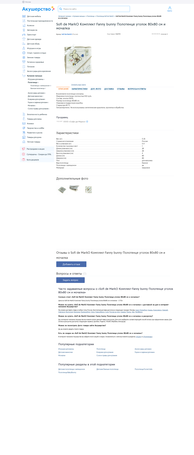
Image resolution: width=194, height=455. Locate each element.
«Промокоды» (147, 336)
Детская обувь (31, 44)
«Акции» (138, 336)
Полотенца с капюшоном (40, 86)
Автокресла (29, 30)
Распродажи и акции (33, 149)
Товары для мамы (32, 119)
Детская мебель (31, 16)
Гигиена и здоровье (33, 62)
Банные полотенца (38, 88)
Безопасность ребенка (34, 114)
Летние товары (31, 142)
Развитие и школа (32, 133)
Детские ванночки (35, 96)
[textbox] (94, 9)
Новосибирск (99, 312)
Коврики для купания (36, 99)
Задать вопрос (70, 280)
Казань (150, 310)
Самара (123, 312)
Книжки (28, 123)
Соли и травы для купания (38, 109)
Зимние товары (31, 57)
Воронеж (77, 312)
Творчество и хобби (33, 128)
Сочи (107, 312)
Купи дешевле (30, 159)
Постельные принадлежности (37, 21)
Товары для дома (31, 137)
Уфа (133, 312)
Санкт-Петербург (141, 310)
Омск (93, 312)
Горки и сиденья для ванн (38, 102)
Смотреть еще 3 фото (78, 84)
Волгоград (69, 312)
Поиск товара (60, 9)
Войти (169, 9)
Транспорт (29, 34)
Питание (28, 66)
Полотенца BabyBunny (67, 372)
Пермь (128, 312)
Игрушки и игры (31, 48)
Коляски (28, 25)
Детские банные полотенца (107, 369)
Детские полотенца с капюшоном (71, 369)
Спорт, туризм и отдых (34, 53)
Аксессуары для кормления (36, 71)
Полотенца (33, 82)
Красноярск (157, 310)
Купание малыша (32, 76)
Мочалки (32, 105)
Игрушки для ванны (36, 79)
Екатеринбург (85, 312)
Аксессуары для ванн (37, 93)
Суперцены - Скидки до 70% (36, 154)
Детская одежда (31, 39)
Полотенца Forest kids (143, 369)
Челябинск (138, 312)
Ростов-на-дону (114, 312)
